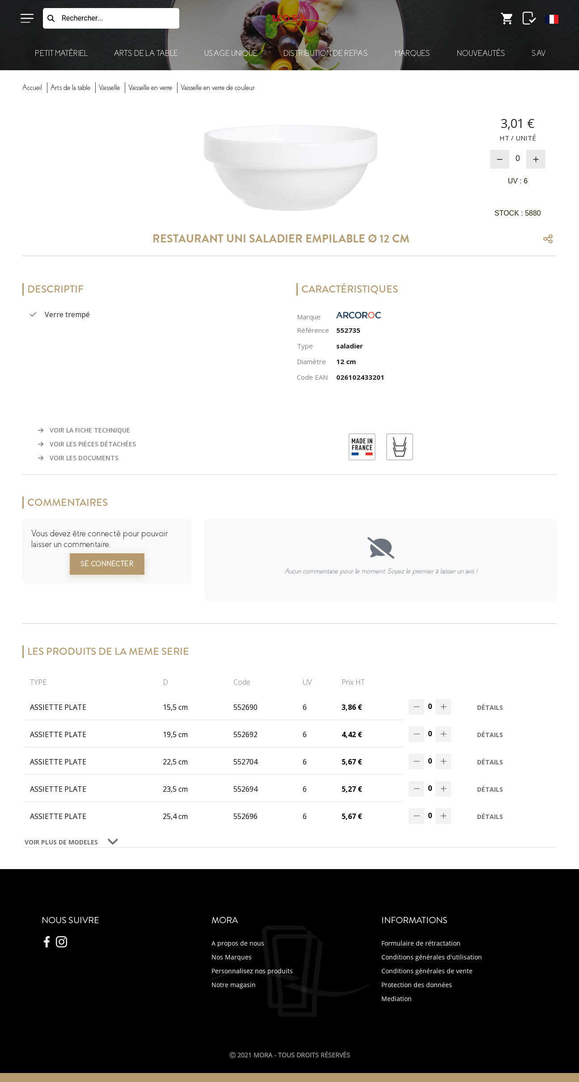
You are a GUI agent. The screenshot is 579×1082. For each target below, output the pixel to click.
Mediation (396, 998)
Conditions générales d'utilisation (431, 957)
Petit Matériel (61, 53)
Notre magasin (233, 984)
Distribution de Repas (325, 53)
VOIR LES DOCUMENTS (78, 458)
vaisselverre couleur (217, 87)
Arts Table (70, 87)
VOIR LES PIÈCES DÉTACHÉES (87, 444)
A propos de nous (237, 943)
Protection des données (416, 984)
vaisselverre (150, 87)
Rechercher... (82, 18)
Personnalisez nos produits (252, 971)
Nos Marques (231, 957)
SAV (538, 53)
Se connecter (107, 564)
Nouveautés (481, 53)
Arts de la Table (146, 53)
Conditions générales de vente (427, 971)
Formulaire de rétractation (421, 943)
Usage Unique (230, 53)
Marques (412, 53)
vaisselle (109, 87)
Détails (490, 707)
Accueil (32, 87)
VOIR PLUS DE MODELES (61, 842)
